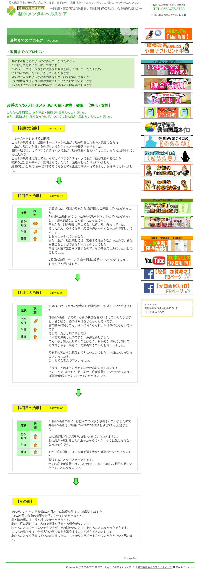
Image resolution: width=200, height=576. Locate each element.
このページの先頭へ (131, 558)
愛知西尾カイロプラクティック (75, 11)
